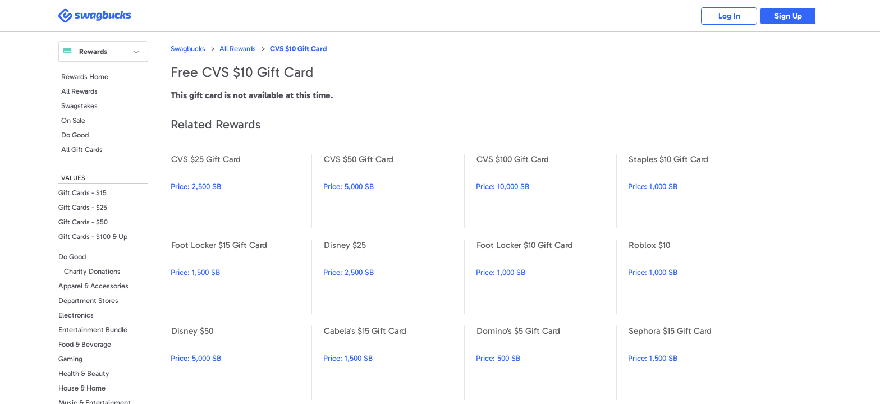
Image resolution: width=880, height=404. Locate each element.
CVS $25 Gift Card (241, 191)
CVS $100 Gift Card (546, 191)
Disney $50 (241, 362)
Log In (729, 16)
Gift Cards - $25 (82, 207)
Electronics (76, 315)
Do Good (75, 135)
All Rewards (79, 91)
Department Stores (88, 300)
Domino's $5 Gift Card (546, 362)
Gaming (70, 359)
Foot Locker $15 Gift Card (241, 277)
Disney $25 (393, 277)
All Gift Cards (82, 149)
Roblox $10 (698, 277)
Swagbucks (188, 48)
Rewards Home (84, 76)
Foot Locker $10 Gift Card (546, 277)
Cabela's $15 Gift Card (393, 362)
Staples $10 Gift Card (698, 191)
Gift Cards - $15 (82, 193)
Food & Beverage (84, 344)
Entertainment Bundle (92, 329)
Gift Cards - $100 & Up (92, 236)
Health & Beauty (83, 373)
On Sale (73, 120)
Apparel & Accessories (93, 286)
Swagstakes (79, 106)
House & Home (82, 388)
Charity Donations (92, 271)
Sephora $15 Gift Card (698, 362)
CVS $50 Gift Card (393, 191)
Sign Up (788, 16)
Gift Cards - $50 (83, 222)
